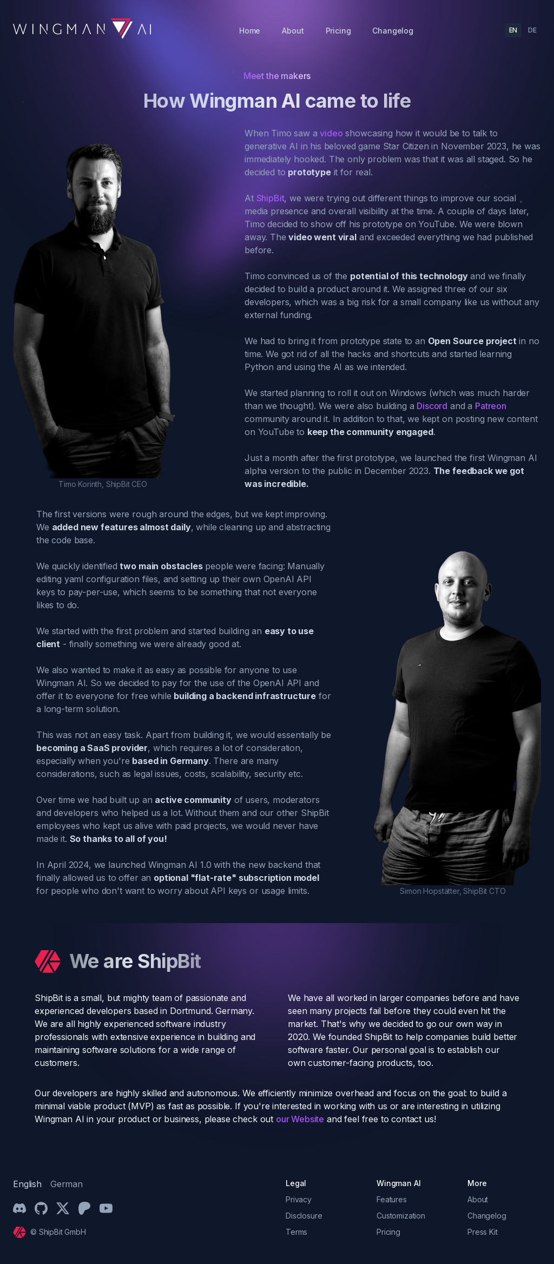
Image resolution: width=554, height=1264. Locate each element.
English (27, 1184)
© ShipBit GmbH (58, 1231)
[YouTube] (106, 1208)
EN (513, 30)
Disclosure (304, 1215)
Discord (432, 405)
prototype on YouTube (408, 224)
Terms (296, 1231)
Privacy (299, 1199)
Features (392, 1199)
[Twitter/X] (62, 1208)
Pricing (338, 30)
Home (249, 30)
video (331, 133)
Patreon (490, 405)
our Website (300, 1119)
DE (532, 30)
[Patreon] (84, 1208)
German (66, 1184)
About (293, 30)
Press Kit (482, 1231)
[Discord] (19, 1208)
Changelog (392, 30)
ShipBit (270, 198)
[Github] (41, 1208)
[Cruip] (21, 1232)
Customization (401, 1215)
